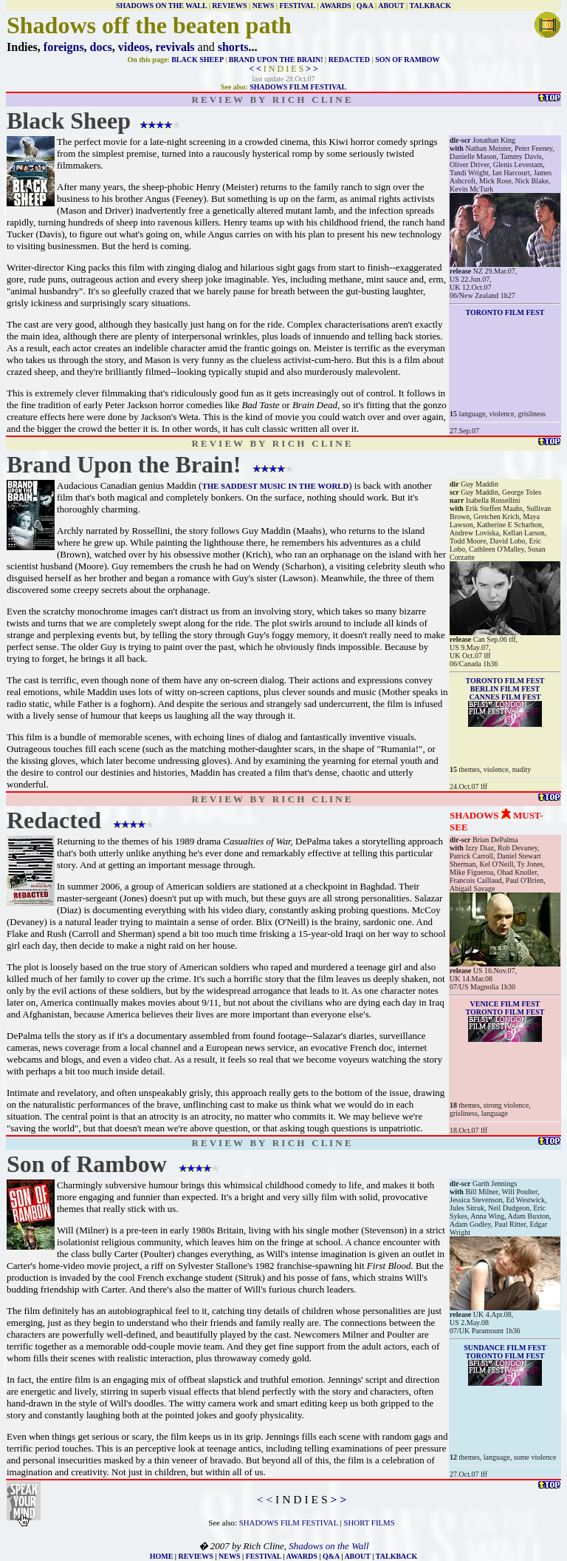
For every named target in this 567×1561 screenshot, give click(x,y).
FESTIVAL (297, 5)
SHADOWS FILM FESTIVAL (298, 87)
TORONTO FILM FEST (505, 1012)
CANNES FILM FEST (504, 697)
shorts (233, 47)
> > (312, 69)
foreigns (64, 47)
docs (101, 47)
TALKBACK (431, 5)
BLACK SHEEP (197, 59)
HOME (161, 1556)
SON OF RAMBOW (407, 59)
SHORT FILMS (369, 1522)
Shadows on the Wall (328, 1545)
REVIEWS (229, 5)
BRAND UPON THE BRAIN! (276, 59)
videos (134, 47)
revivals (175, 47)
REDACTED (349, 59)
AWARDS (335, 5)
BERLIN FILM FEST (505, 689)
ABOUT (391, 5)
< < (255, 69)
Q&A (365, 5)
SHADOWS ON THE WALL (161, 5)
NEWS (263, 5)
